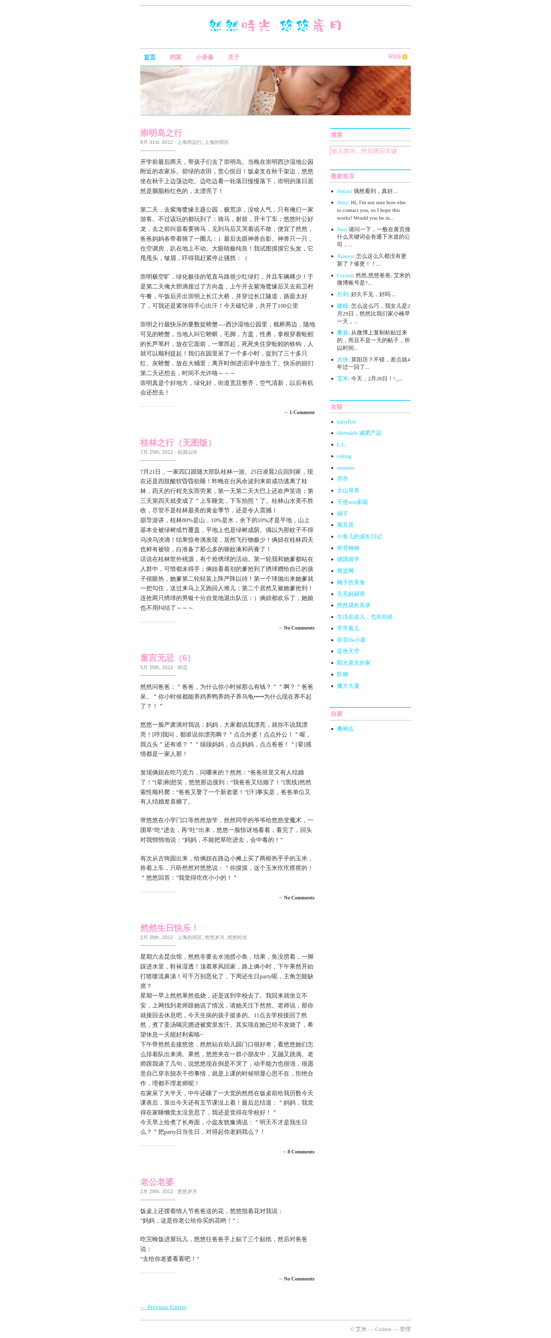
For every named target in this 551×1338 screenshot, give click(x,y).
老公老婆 (157, 1182)
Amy (342, 202)
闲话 (182, 667)
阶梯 (342, 674)
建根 (342, 306)
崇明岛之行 (161, 133)
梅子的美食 (351, 582)
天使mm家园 (352, 502)
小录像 (205, 57)
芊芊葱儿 (348, 628)
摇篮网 (345, 571)
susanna (345, 468)
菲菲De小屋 (351, 640)
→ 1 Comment (299, 412)
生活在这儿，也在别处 (365, 617)
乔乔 (342, 479)
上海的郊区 (217, 142)
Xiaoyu (345, 256)
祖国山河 (187, 452)
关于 (234, 57)
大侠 (342, 359)
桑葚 (342, 332)
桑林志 (345, 729)
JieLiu (344, 191)
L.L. (341, 444)
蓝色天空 (348, 651)
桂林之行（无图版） (178, 442)
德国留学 (348, 559)
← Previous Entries (163, 1307)
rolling (344, 456)
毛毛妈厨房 (351, 594)
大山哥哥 (348, 490)
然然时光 (237, 937)
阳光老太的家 (354, 663)
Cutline (383, 1329)
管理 (405, 1329)
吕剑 (342, 294)
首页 (150, 57)
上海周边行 (189, 142)
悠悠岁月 (215, 937)
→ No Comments (296, 627)
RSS (395, 56)
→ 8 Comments (298, 1151)
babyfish (346, 422)
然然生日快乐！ (169, 928)
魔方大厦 (348, 686)
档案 (176, 57)
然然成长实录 (354, 605)
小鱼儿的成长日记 (359, 536)
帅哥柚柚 (348, 548)
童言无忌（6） (167, 658)
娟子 (342, 514)
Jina (341, 229)
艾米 (342, 378)
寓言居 (345, 525)
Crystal (345, 275)
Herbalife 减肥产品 (359, 433)
